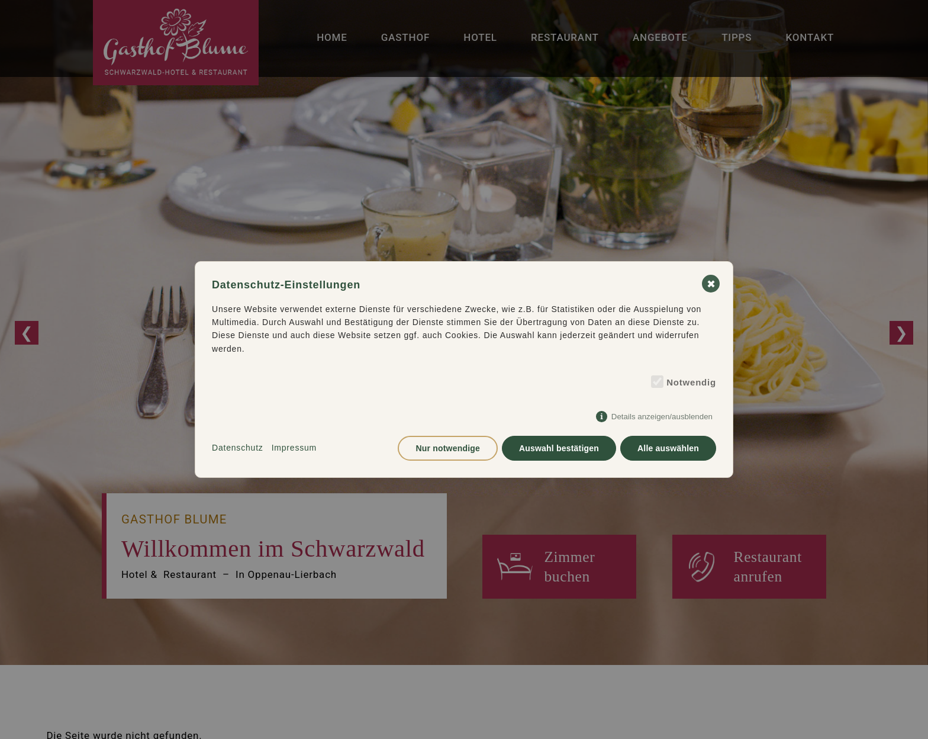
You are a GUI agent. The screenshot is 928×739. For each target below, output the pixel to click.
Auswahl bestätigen (559, 448)
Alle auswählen (668, 448)
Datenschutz (237, 447)
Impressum (294, 447)
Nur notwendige (447, 448)
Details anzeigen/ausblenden (662, 416)
